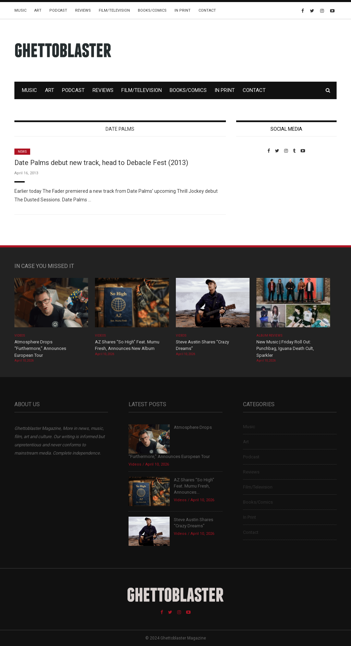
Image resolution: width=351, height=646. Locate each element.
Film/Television (114, 10)
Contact (207, 10)
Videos (19, 335)
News (22, 151)
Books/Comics (152, 10)
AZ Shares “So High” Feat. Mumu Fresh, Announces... (194, 486)
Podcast (58, 10)
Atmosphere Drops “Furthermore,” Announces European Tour (40, 348)
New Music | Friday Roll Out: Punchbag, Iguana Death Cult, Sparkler (285, 348)
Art (37, 10)
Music (20, 10)
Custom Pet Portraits (256, 200)
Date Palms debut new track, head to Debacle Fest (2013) (101, 162)
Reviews (83, 10)
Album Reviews (269, 335)
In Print (182, 10)
